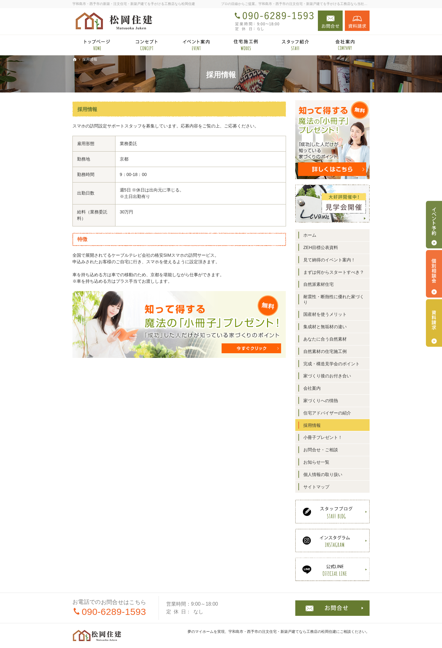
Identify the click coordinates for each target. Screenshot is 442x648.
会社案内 (312, 388)
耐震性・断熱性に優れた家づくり (333, 299)
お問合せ (330, 21)
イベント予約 (434, 224)
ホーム (309, 235)
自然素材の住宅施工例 (325, 351)
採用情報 (87, 109)
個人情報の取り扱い (322, 474)
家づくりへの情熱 (320, 400)
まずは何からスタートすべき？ (333, 272)
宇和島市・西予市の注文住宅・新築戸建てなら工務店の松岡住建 (282, 631)
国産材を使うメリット (325, 314)
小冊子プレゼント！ (322, 437)
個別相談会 (434, 274)
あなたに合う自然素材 (325, 339)
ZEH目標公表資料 (320, 247)
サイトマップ (316, 486)
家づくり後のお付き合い (327, 375)
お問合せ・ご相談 (320, 449)
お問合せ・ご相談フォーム (332, 608)
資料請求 (357, 21)
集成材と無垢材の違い (325, 326)
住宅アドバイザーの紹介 (327, 412)
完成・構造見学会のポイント (331, 363)
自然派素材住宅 (318, 284)
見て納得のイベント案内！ (329, 259)
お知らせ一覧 (316, 462)
